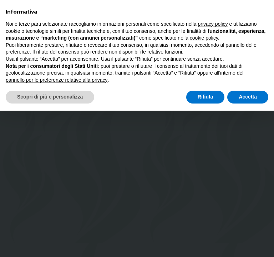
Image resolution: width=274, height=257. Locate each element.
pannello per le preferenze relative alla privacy (57, 80)
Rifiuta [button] (205, 97)
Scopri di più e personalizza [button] (50, 97)
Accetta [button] (248, 97)
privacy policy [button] (213, 24)
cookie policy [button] (204, 38)
